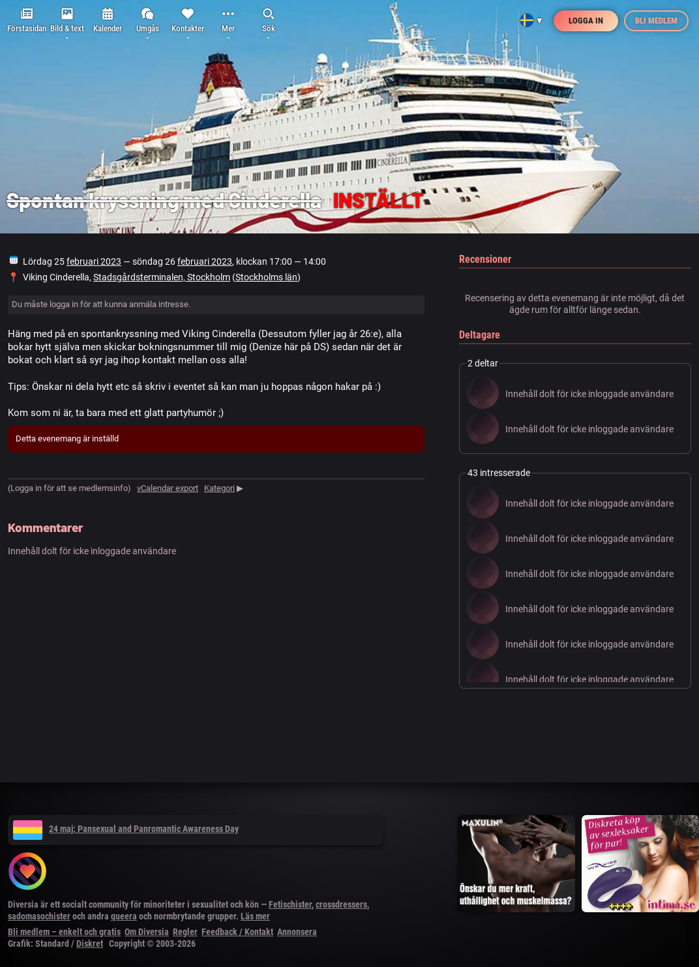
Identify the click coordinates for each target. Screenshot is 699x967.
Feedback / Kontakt (237, 932)
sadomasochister (39, 916)
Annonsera (297, 932)
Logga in (586, 20)
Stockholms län (266, 277)
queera (124, 916)
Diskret (89, 943)
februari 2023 (94, 261)
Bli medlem (656, 20)
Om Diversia (147, 932)
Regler (185, 932)
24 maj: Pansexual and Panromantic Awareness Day (126, 829)
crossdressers (341, 904)
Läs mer (255, 916)
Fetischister (290, 904)
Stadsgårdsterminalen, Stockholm (161, 277)
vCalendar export (167, 488)
